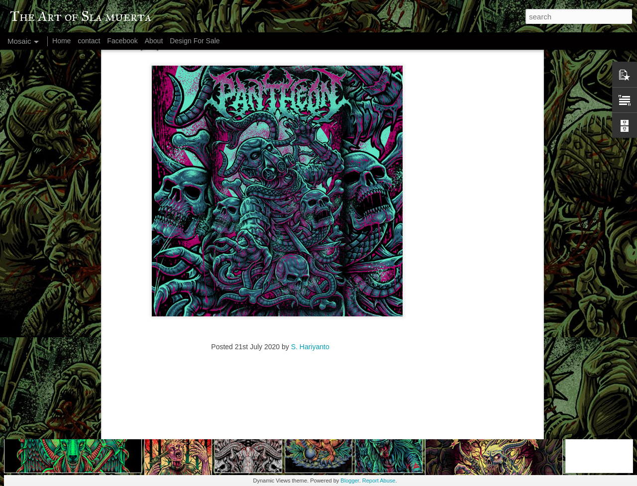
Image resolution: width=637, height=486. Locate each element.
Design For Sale (194, 41)
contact (89, 41)
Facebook (122, 41)
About (154, 41)
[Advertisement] (270, 339)
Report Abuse (379, 481)
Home (61, 41)
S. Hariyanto (310, 275)
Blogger (349, 481)
